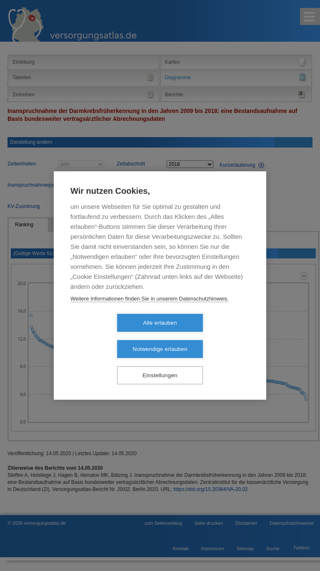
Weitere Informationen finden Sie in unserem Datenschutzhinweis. (149, 312)
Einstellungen (160, 362)
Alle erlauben (112, 336)
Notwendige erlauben (207, 336)
